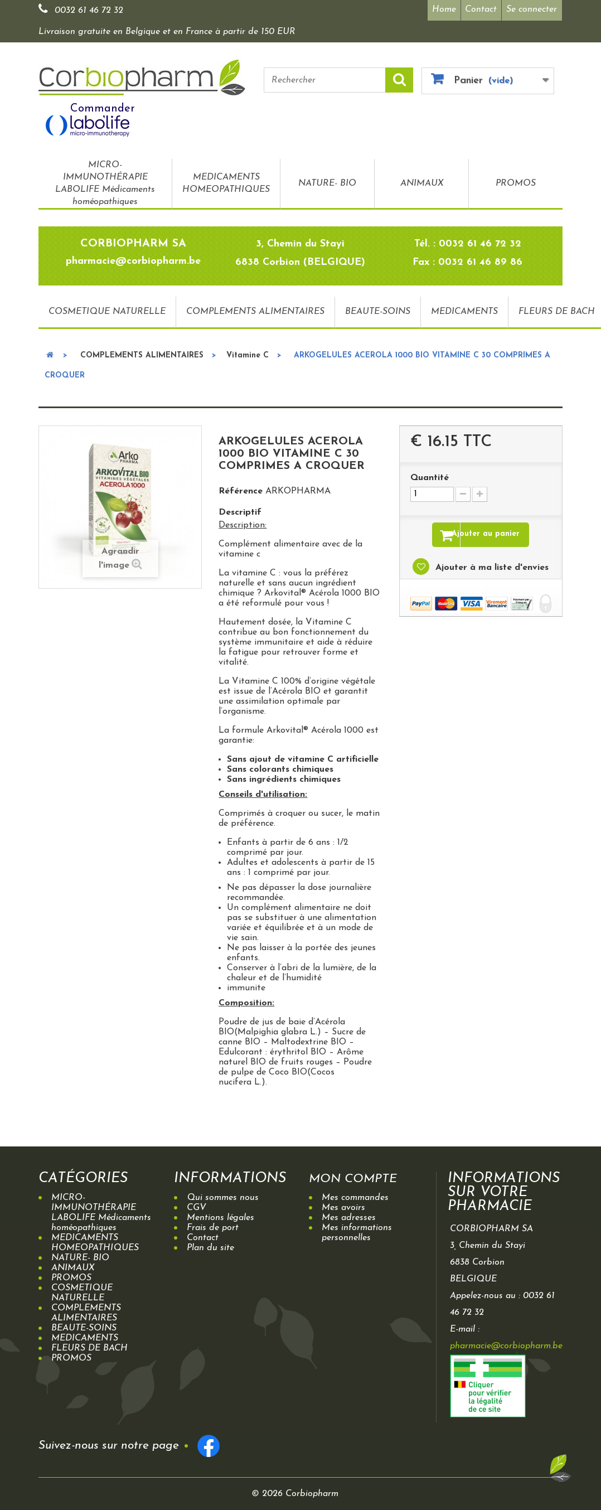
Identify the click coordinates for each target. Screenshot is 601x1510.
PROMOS (516, 180)
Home (440, 9)
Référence (241, 488)
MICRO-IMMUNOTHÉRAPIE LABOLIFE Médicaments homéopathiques (105, 181)
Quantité (429, 475)
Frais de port (213, 1225)
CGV (196, 1205)
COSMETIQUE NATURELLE (107, 309)
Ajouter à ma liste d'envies (491, 567)
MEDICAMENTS (464, 309)
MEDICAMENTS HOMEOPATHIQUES (226, 180)
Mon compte (359, 1176)
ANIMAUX (421, 180)
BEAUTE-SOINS (377, 309)
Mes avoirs (343, 1205)
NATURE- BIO (327, 180)
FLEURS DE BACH (89, 1345)
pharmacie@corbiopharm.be (506, 1343)
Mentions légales (220, 1215)
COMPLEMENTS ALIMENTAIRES (255, 309)
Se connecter (531, 9)
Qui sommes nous (223, 1194)
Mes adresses (349, 1215)
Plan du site (210, 1245)
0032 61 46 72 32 (89, 10)
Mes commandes (355, 1194)
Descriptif (240, 509)
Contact (480, 9)
